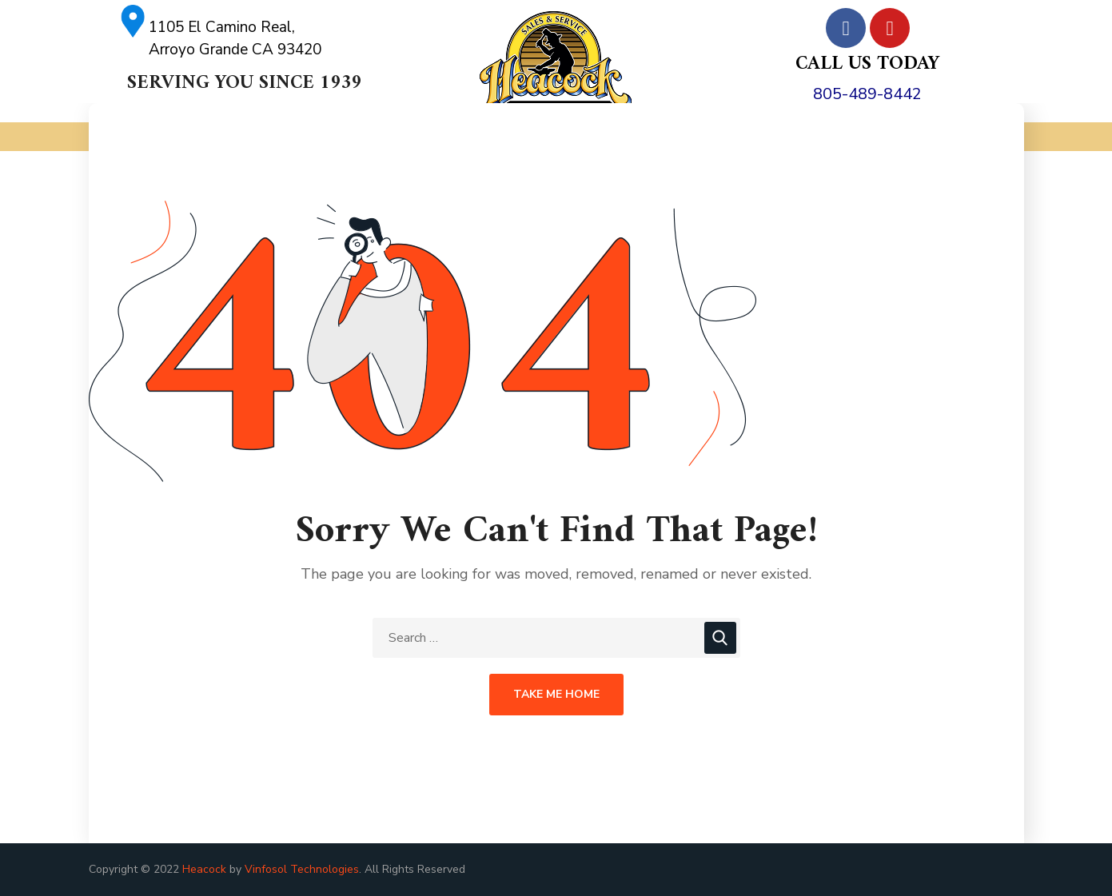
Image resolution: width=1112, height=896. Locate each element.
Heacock (204, 869)
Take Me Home (556, 694)
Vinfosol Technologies (302, 869)
